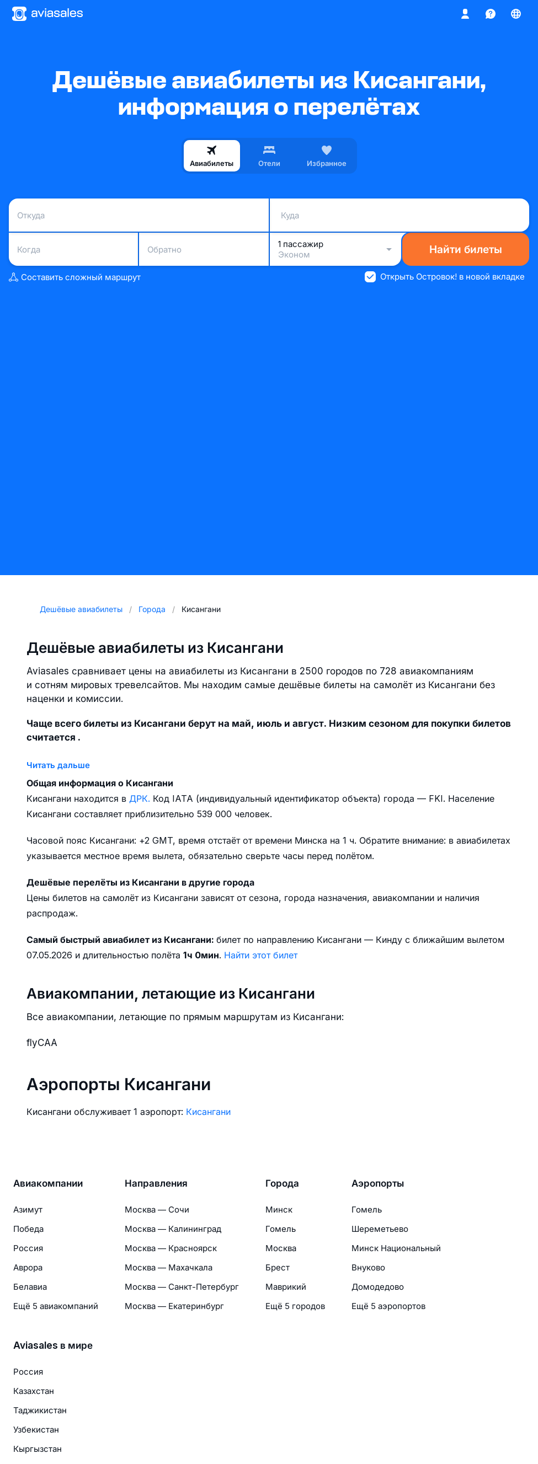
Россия (28, 1248)
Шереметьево (379, 1229)
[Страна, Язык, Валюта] (516, 14)
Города (282, 1183)
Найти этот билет (260, 955)
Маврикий (285, 1286)
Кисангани (208, 1111)
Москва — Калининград (173, 1229)
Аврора (27, 1267)
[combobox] (139, 215)
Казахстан (33, 1391)
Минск (278, 1209)
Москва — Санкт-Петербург (182, 1286)
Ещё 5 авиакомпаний (55, 1306)
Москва (280, 1248)
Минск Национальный (396, 1248)
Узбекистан (36, 1429)
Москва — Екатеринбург (174, 1306)
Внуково (368, 1267)
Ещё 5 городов (295, 1306)
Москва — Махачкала (168, 1267)
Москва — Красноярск (171, 1248)
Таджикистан (40, 1410)
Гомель (280, 1229)
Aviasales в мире (53, 1345)
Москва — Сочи (157, 1209)
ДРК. (141, 798)
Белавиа (30, 1286)
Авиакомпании (48, 1183)
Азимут (27, 1209)
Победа (28, 1229)
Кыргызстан (37, 1449)
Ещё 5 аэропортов (388, 1306)
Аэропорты (377, 1183)
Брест (277, 1267)
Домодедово (377, 1286)
